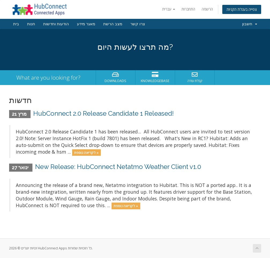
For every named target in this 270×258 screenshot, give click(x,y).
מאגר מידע (86, 24)
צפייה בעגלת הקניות (242, 9)
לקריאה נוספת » (86, 152)
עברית (168, 9)
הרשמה (207, 9)
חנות (31, 24)
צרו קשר (137, 24)
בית (16, 24)
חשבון (249, 24)
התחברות (188, 9)
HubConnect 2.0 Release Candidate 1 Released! (103, 113)
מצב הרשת (112, 24)
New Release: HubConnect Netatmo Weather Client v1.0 (118, 167)
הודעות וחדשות (56, 24)
